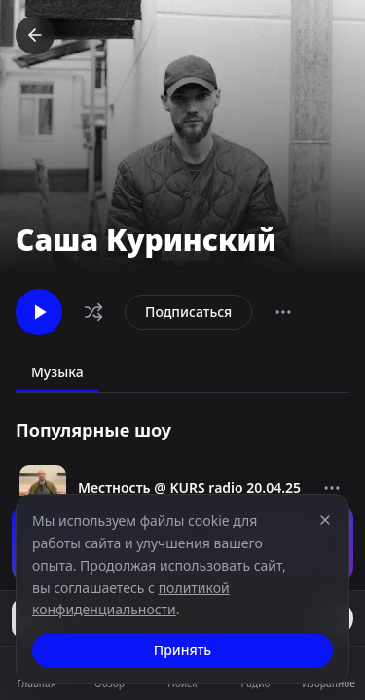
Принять (182, 650)
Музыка (57, 372)
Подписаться (188, 311)
